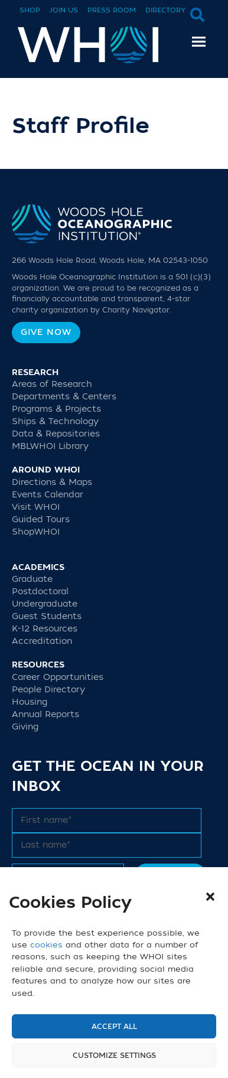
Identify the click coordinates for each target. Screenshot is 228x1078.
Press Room (111, 10)
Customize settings (114, 1055)
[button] (210, 897)
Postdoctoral (40, 591)
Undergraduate (44, 604)
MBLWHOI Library (50, 446)
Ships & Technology (55, 421)
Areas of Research (52, 384)
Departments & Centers (64, 396)
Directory (165, 10)
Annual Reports (45, 714)
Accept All (114, 1026)
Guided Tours (41, 519)
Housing (29, 702)
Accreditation (42, 641)
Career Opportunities (57, 677)
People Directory (48, 689)
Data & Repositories (56, 433)
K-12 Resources (44, 628)
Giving (25, 726)
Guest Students (47, 616)
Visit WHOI (36, 507)
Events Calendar (47, 494)
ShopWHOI (36, 532)
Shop (29, 10)
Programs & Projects (56, 409)
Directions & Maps (52, 482)
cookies (46, 945)
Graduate (32, 579)
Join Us (64, 10)
